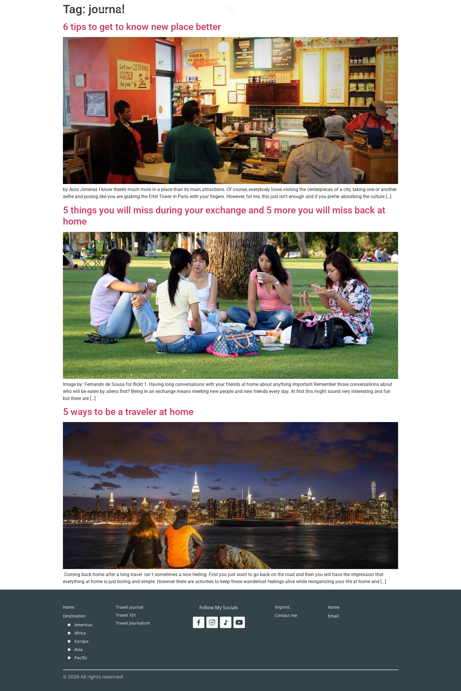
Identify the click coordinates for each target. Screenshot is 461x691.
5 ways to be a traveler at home (128, 411)
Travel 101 (132, 10)
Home (101, 10)
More (300, 10)
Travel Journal (177, 10)
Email (333, 616)
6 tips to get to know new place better (142, 26)
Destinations (266, 10)
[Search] (373, 10)
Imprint (328, 10)
